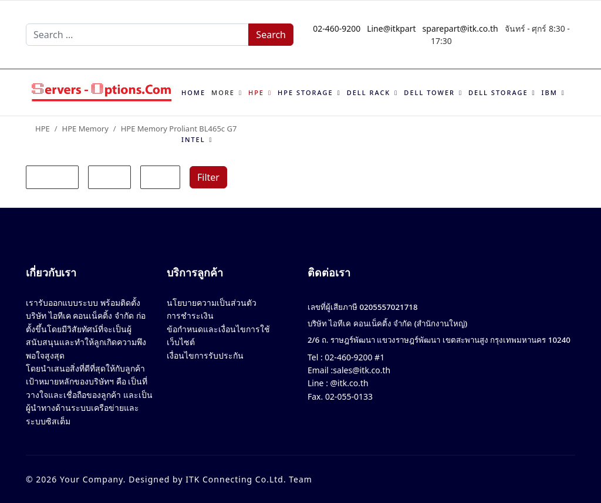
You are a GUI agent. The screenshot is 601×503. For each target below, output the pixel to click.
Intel (193, 139)
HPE (256, 92)
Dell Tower (429, 92)
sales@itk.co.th (361, 370)
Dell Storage (498, 92)
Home (193, 92)
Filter (208, 177)
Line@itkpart (391, 28)
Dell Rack (369, 92)
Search (271, 34)
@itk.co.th (348, 383)
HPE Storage (305, 92)
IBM (550, 92)
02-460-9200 (336, 28)
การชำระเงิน (190, 315)
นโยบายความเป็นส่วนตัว (211, 302)
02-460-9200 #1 (353, 357)
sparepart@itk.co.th (460, 28)
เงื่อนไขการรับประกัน (205, 355)
